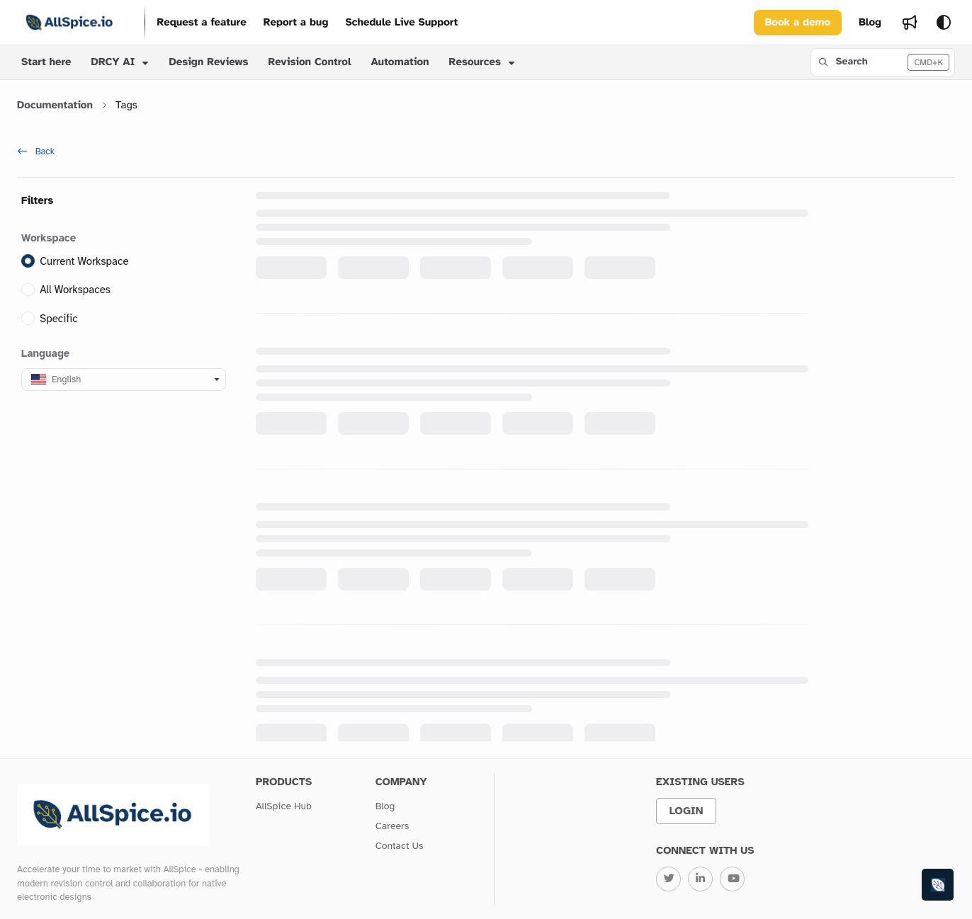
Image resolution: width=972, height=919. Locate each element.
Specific (59, 318)
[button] (882, 62)
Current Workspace (84, 261)
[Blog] (870, 23)
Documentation (55, 105)
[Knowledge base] (938, 885)
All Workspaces (75, 290)
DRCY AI (113, 62)
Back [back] (36, 151)
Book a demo (797, 22)
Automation (400, 62)
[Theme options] (943, 22)
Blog (385, 806)
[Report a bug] (296, 23)
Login (686, 810)
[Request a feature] (201, 23)
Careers (392, 826)
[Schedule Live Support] (401, 23)
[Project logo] (69, 23)
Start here (46, 62)
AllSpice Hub (284, 806)
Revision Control (309, 62)
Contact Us (399, 846)
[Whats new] (909, 22)
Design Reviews (208, 62)
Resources (475, 62)
